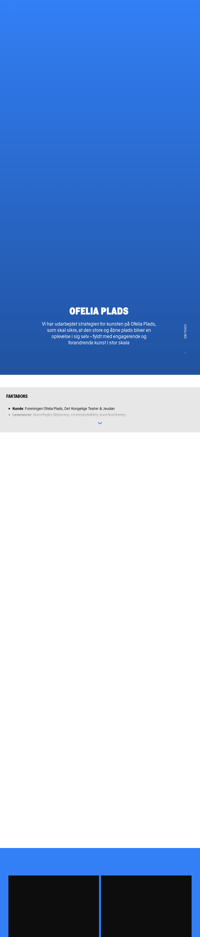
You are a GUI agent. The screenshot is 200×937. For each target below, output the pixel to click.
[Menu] (188, 8)
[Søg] (176, 8)
